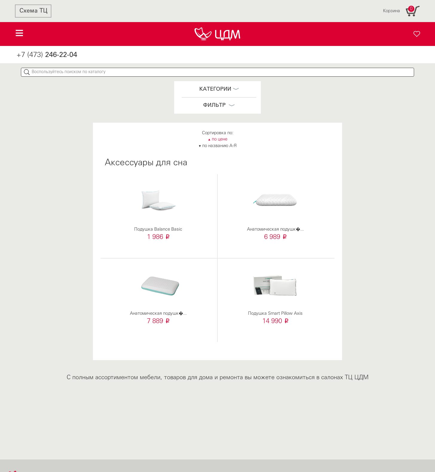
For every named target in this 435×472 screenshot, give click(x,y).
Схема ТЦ (33, 11)
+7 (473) (46, 55)
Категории (219, 89)
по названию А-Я (217, 146)
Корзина (401, 11)
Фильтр (219, 105)
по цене (217, 139)
